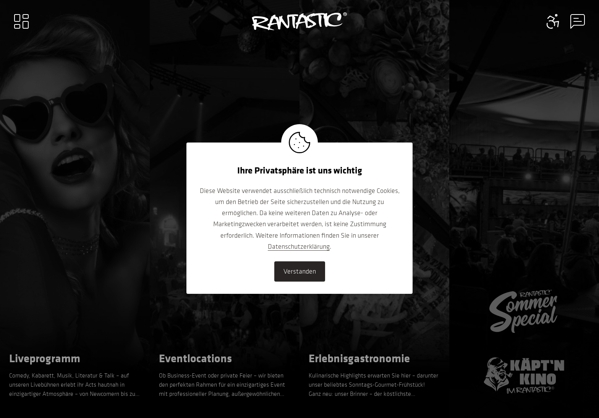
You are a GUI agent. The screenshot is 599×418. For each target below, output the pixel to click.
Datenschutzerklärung (299, 246)
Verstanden (299, 271)
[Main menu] (21, 21)
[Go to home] (299, 21)
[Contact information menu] (553, 21)
